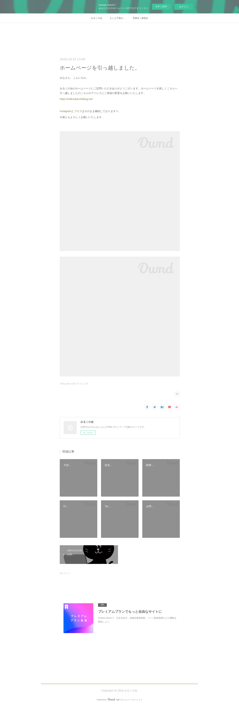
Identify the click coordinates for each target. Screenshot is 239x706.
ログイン (184, 6)
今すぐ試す (161, 6)
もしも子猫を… (117, 18)
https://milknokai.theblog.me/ (76, 99)
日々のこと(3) (82, 384)
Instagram (65, 111)
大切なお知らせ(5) (67, 384)
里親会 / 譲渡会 (140, 18)
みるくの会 (96, 18)
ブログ (78, 111)
